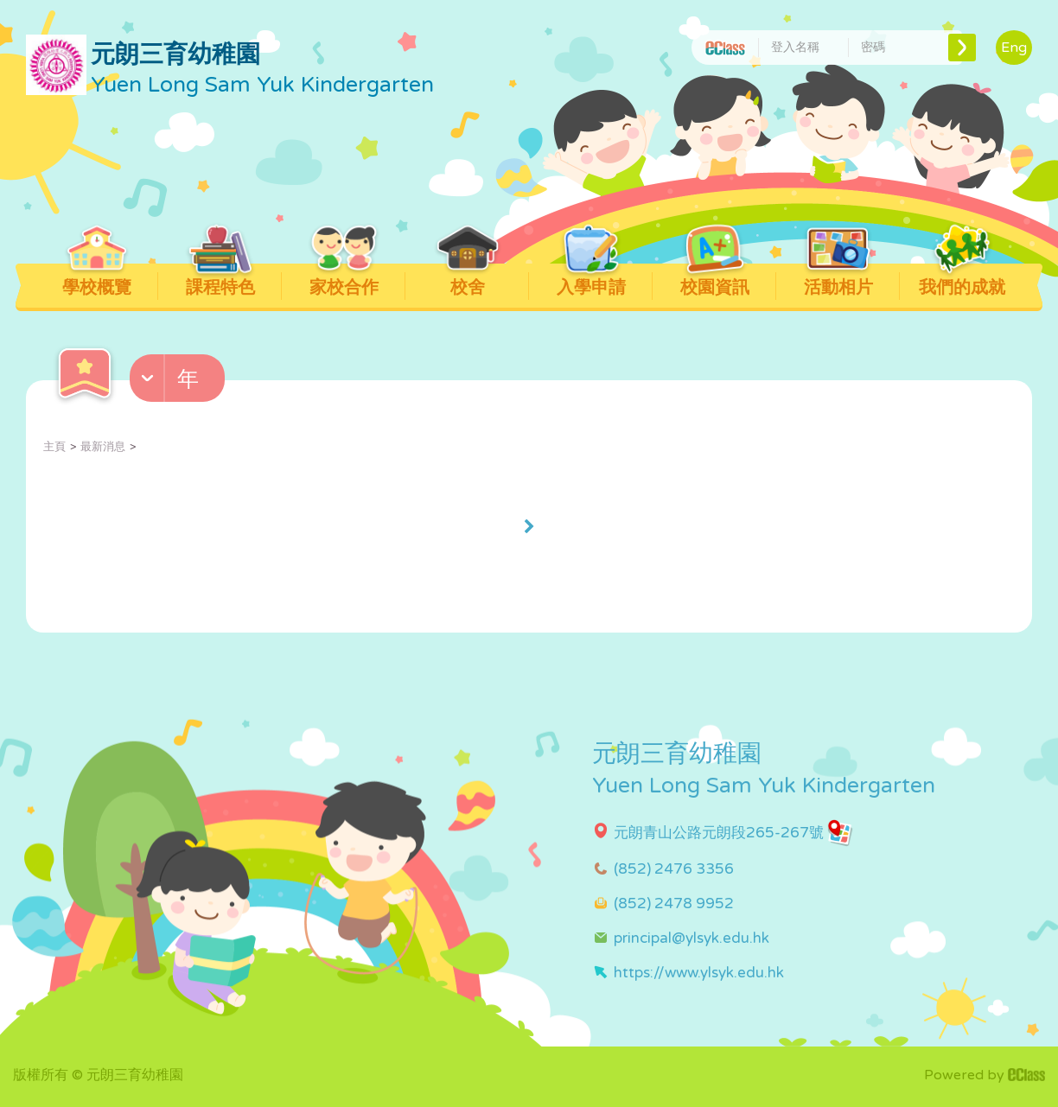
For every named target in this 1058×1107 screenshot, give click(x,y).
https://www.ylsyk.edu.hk (699, 973)
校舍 (467, 281)
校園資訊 (714, 281)
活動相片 (838, 281)
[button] (179, 382)
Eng (1014, 47)
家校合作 (343, 281)
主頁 (54, 447)
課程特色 (220, 281)
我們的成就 (962, 281)
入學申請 (591, 281)
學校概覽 (96, 281)
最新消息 (102, 447)
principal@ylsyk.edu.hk (691, 938)
